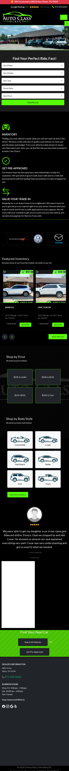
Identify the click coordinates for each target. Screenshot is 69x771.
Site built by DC (45, 767)
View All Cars (58, 336)
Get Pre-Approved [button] (34, 652)
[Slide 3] (39, 46)
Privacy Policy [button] (31, 767)
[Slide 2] (35, 46)
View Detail (9, 324)
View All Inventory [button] (18, 494)
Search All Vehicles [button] (33, 642)
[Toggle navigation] (63, 17)
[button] (20, 377)
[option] (17, 300)
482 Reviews (45, 7)
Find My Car (32, 102)
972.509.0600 (61, 7)
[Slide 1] (30, 46)
